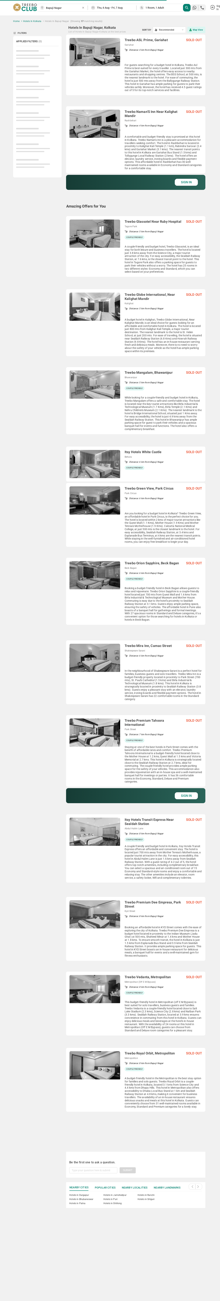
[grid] (136, 588)
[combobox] (64, 8)
